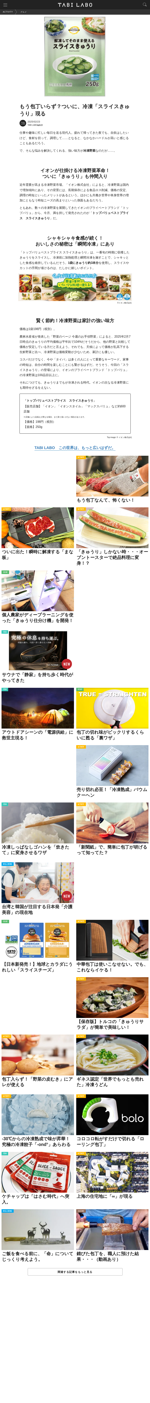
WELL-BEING (7, 864)
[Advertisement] (75, 1343)
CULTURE (81, 1211)
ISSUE (5, 573)
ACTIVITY (81, 458)
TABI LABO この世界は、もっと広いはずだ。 (75, 448)
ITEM (5, 632)
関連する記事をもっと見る (75, 1271)
